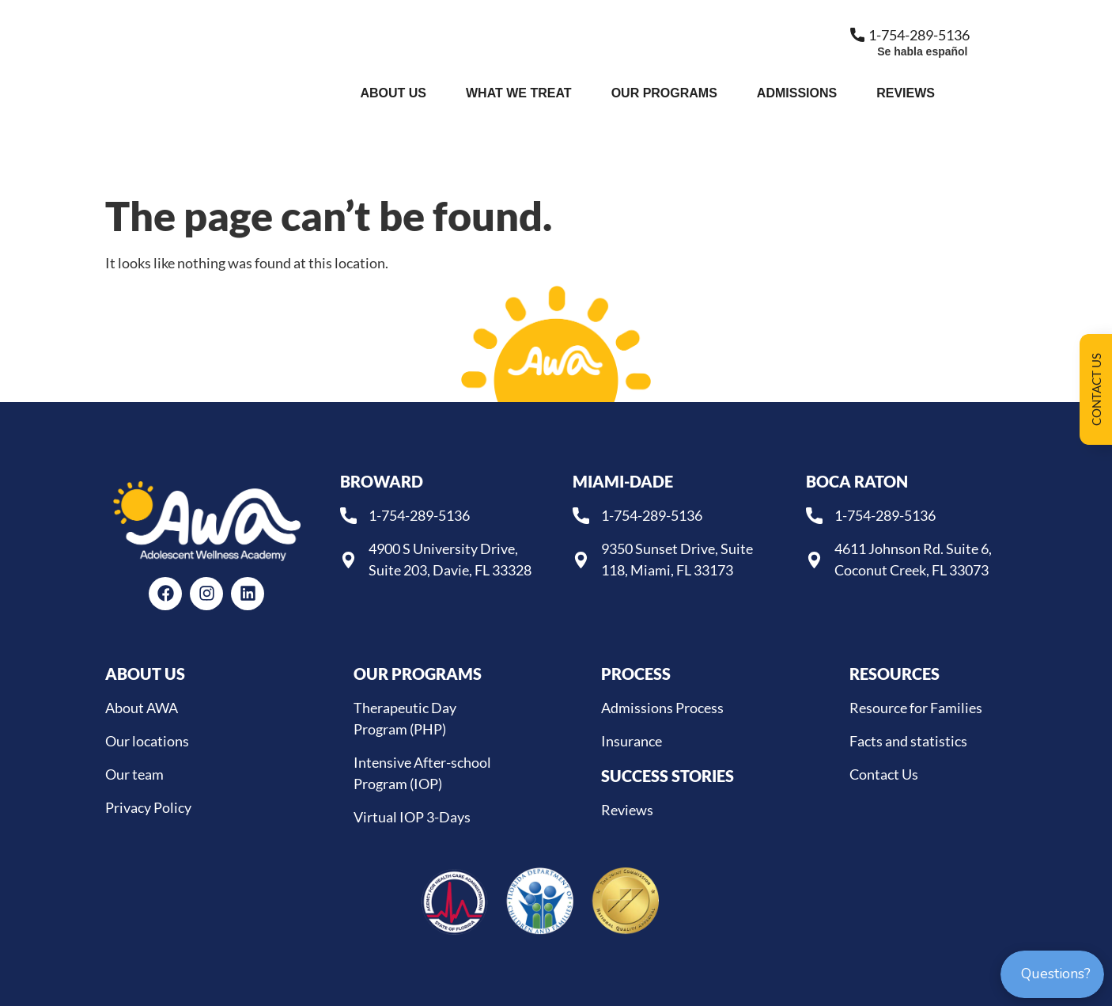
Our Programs (664, 93)
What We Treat (519, 93)
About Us (393, 93)
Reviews (905, 93)
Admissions (797, 93)
